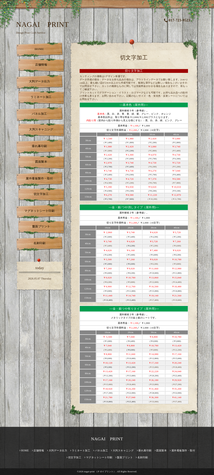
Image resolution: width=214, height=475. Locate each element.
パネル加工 (39, 113)
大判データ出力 (39, 81)
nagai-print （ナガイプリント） (100, 471)
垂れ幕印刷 (39, 146)
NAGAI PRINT (42, 24)
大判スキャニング (41, 129)
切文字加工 (41, 194)
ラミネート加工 (41, 97)
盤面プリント (41, 226)
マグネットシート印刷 (39, 210)
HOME (39, 49)
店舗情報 (41, 64)
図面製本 (41, 161)
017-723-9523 (177, 20)
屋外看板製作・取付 (39, 178)
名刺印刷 (39, 243)
